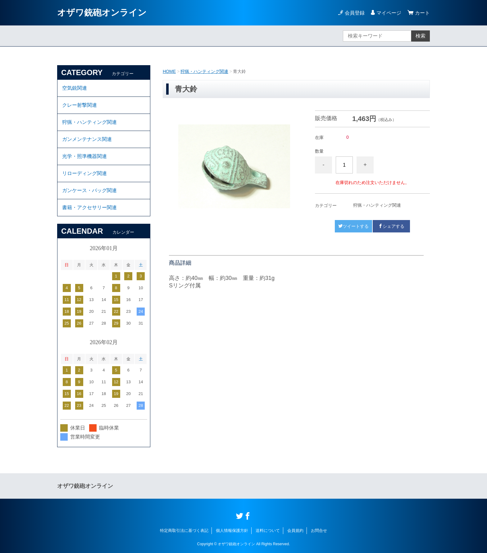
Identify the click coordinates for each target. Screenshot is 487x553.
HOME (169, 71)
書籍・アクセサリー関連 (89, 207)
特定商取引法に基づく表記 (184, 530)
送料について (268, 530)
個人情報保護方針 (232, 530)
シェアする (391, 226)
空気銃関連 (74, 88)
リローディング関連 (84, 173)
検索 (421, 35)
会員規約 (295, 530)
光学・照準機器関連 (84, 156)
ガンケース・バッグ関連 (89, 190)
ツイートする (353, 226)
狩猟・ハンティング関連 (204, 71)
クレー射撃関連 (79, 105)
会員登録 (355, 13)
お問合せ (319, 530)
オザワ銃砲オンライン (102, 12)
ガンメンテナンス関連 (87, 139)
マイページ (388, 13)
